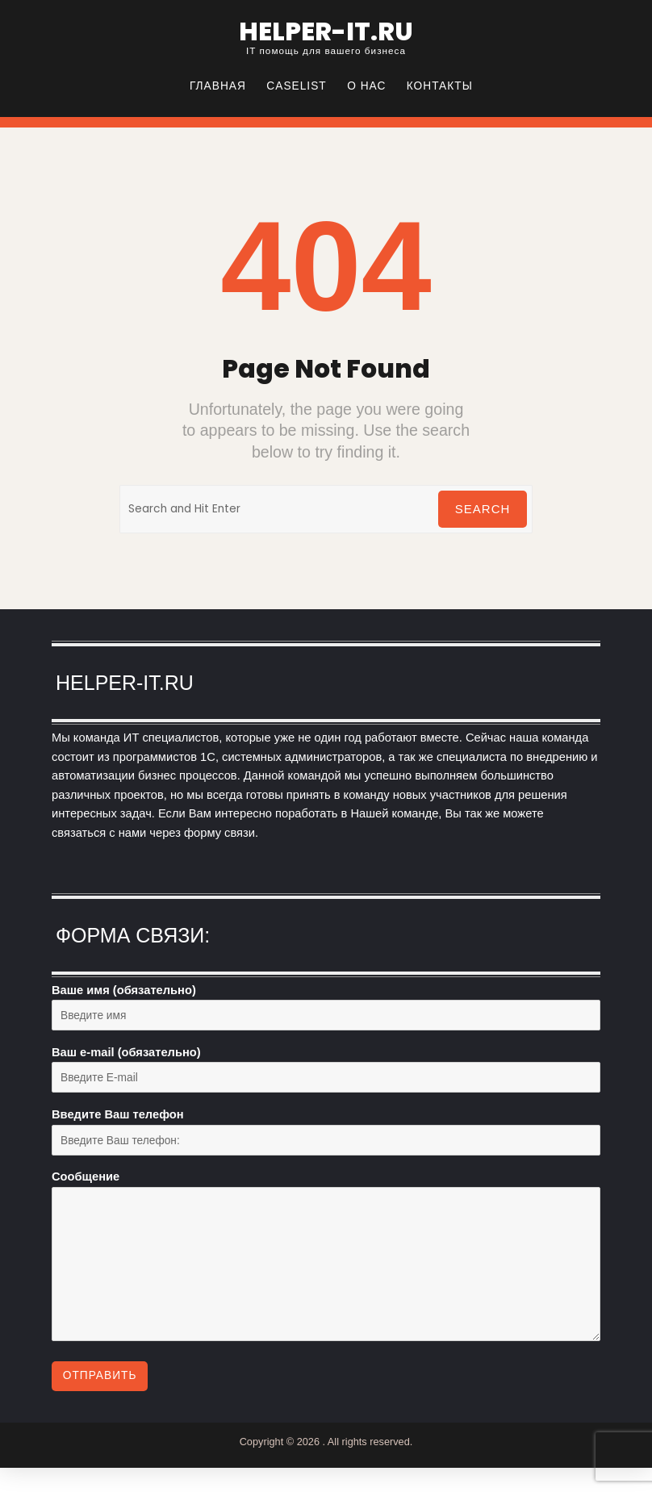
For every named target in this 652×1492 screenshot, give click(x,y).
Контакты (440, 86)
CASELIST (296, 86)
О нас (366, 86)
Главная (218, 86)
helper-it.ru (326, 31)
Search (483, 509)
